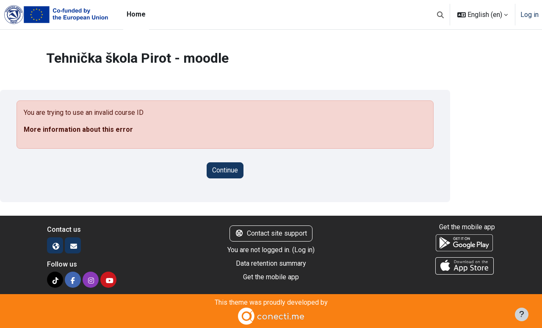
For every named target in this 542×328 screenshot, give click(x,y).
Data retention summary (271, 263)
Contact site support (271, 233)
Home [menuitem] (136, 14)
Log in (529, 15)
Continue (225, 170)
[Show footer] (521, 314)
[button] (440, 14)
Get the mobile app (271, 277)
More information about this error (78, 129)
